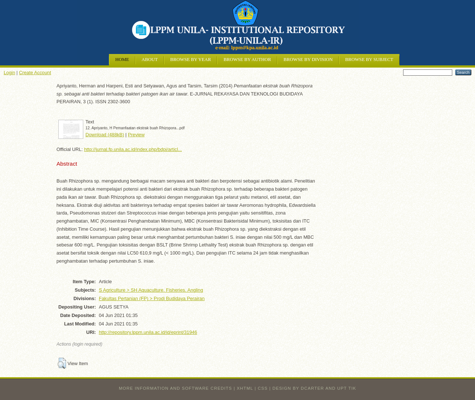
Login (9, 72)
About (150, 59)
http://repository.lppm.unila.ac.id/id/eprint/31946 (148, 332)
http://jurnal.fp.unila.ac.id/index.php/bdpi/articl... (133, 149)
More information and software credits (175, 388)
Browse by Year (190, 59)
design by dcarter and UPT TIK (314, 388)
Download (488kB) (104, 134)
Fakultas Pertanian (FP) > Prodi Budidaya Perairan (151, 298)
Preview (136, 134)
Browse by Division (308, 59)
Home (122, 59)
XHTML (245, 388)
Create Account (35, 72)
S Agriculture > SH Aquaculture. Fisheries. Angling (151, 290)
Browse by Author (247, 59)
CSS (263, 388)
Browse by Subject (369, 59)
